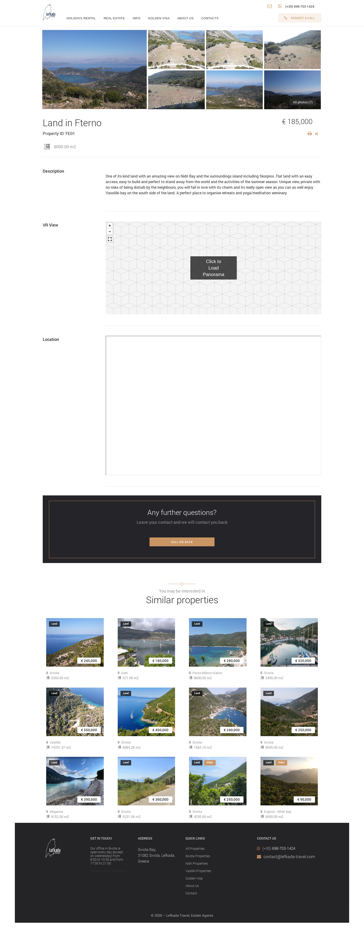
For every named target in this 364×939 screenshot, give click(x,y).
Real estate (114, 18)
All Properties (195, 848)
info (136, 18)
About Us (192, 885)
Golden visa (159, 18)
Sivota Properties (197, 856)
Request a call (299, 18)
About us (185, 18)
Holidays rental (81, 18)
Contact (191, 893)
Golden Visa (194, 878)
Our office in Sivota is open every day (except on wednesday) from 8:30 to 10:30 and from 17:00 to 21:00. (106, 855)
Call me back (182, 542)
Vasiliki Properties (198, 871)
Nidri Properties (196, 863)
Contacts (210, 18)
